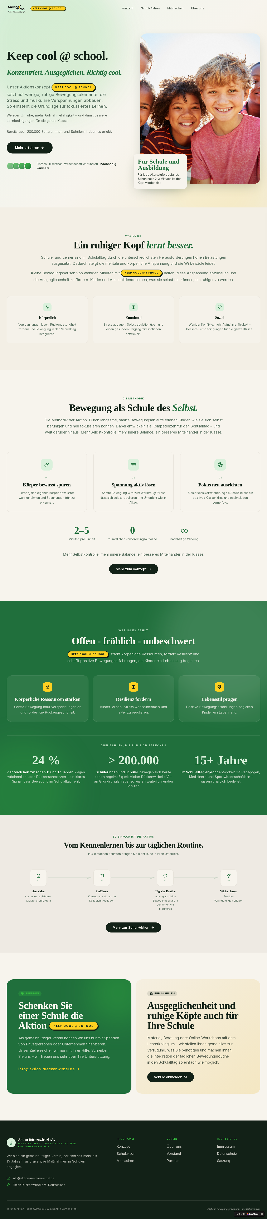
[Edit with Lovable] (246, 1213)
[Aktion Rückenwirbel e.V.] (36, 8)
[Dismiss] (261, 1213)
